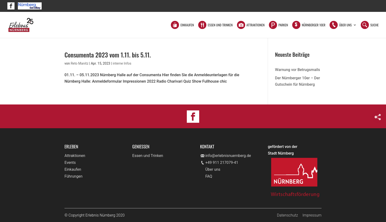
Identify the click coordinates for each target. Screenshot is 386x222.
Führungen (73, 176)
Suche (374, 25)
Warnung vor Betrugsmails (297, 69)
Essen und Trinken (220, 25)
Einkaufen (187, 25)
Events (70, 162)
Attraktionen (256, 25)
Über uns (212, 169)
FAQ (208, 176)
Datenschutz (287, 215)
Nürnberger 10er (313, 25)
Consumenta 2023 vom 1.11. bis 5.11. (107, 54)
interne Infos (122, 63)
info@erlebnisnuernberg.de (228, 155)
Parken (283, 25)
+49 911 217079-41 (221, 162)
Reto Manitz (79, 63)
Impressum (312, 215)
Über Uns (345, 25)
